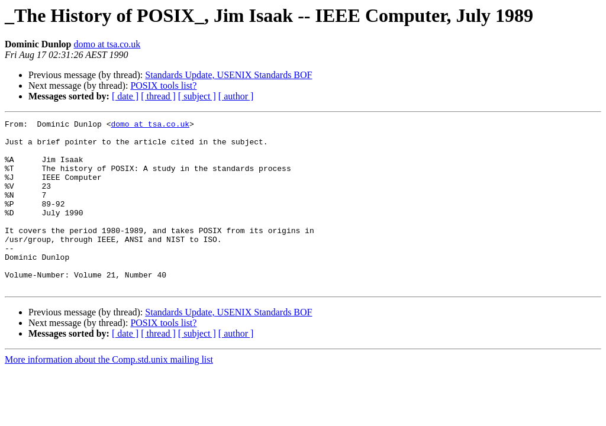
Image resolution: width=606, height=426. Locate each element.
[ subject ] (197, 96)
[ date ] (125, 96)
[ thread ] (158, 96)
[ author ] (236, 96)
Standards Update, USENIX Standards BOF (228, 75)
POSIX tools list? (163, 85)
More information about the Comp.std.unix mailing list (109, 393)
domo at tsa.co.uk (106, 44)
